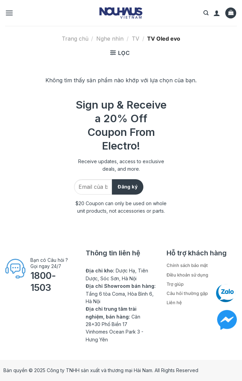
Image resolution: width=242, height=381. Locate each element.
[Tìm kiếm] (206, 12)
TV (135, 38)
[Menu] (9, 12)
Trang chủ (75, 38)
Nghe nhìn (110, 38)
